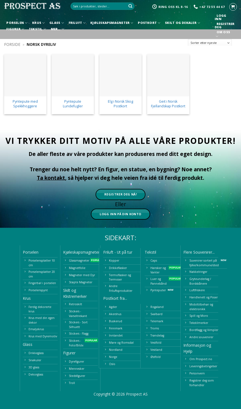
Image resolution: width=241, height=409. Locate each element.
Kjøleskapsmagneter (111, 23)
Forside (12, 44)
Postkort (149, 23)
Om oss (223, 34)
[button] (233, 7)
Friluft (77, 23)
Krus (38, 23)
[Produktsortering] (210, 43)
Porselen (16, 23)
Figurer (15, 29)
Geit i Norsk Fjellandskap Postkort (168, 103)
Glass (56, 23)
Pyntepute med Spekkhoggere (25, 103)
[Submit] (130, 6)
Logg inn (220, 17)
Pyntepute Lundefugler (73, 103)
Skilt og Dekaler (182, 23)
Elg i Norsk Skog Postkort (120, 103)
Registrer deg (224, 25)
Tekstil (37, 29)
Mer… (57, 29)
